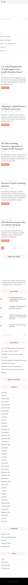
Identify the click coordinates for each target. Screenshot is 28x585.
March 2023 (4, 463)
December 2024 (5, 404)
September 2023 (5, 444)
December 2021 (5, 503)
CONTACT (2, 50)
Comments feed (5, 565)
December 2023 (5, 435)
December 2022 (5, 472)
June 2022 (4, 490)
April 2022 (4, 497)
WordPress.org (5, 568)
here (23, 285)
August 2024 (4, 414)
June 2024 (4, 417)
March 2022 (4, 500)
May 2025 (3, 395)
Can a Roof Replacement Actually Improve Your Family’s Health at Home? (11, 69)
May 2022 (4, 494)
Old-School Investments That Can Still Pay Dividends (12, 371)
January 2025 (5, 401)
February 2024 (5, 429)
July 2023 (3, 451)
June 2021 (4, 521)
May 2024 (3, 420)
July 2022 (3, 487)
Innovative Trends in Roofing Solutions (11, 366)
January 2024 (5, 432)
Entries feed (4, 562)
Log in (2, 559)
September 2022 (5, 481)
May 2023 (3, 457)
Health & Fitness (5, 36)
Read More (5, 87)
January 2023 (5, 469)
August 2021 (4, 515)
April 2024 (4, 423)
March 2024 (4, 426)
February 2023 (5, 466)
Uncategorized (5, 104)
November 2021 (5, 506)
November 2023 (5, 438)
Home (1, 33)
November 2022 (5, 475)
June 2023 (4, 454)
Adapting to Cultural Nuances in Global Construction (17, 307)
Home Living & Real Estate (8, 43)
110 (15, 248)
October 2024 (5, 411)
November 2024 (5, 408)
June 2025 (4, 392)
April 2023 (4, 460)
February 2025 (5, 398)
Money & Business (5, 40)
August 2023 (4, 447)
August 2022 (4, 484)
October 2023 (5, 441)
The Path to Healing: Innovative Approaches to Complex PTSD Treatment (12, 146)
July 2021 (3, 518)
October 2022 (5, 478)
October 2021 (4, 509)
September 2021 (5, 512)
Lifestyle (3, 47)
